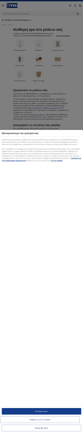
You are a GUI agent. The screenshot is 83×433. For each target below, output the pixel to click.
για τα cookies (57, 161)
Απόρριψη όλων (41, 428)
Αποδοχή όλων (41, 411)
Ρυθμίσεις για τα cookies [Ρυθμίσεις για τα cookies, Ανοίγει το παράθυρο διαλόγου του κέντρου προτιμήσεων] (40, 420)
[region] (41, 281)
